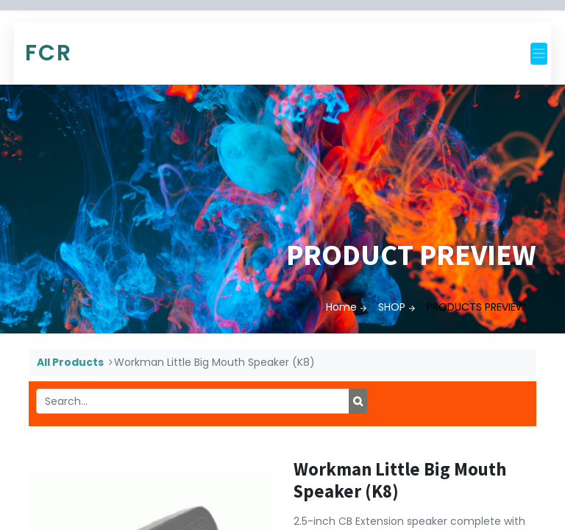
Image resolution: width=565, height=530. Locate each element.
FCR (48, 53)
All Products (70, 362)
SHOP (391, 307)
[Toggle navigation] (538, 54)
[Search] (358, 401)
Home (341, 307)
